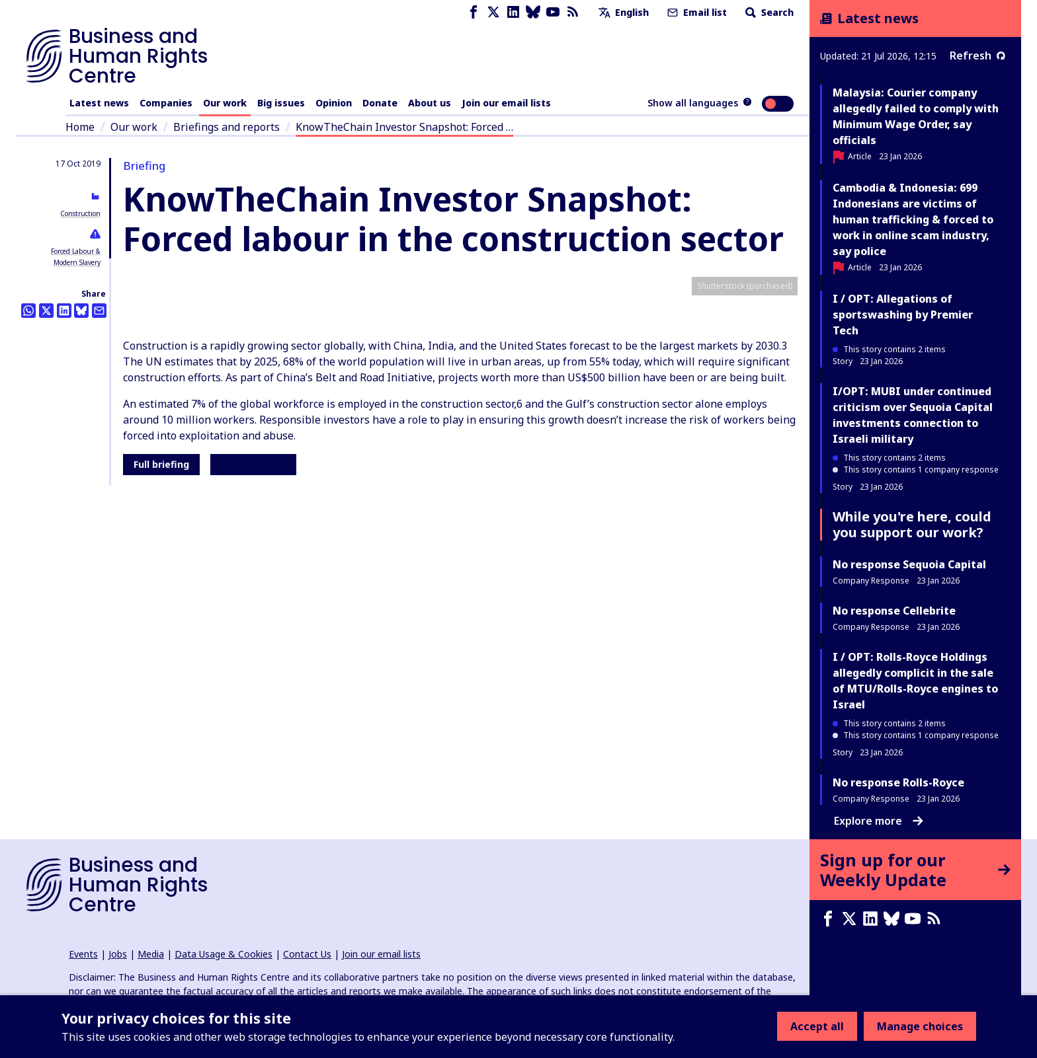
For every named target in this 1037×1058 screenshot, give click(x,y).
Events (83, 954)
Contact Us (307, 954)
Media (151, 954)
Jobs (117, 954)
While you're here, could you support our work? (912, 524)
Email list (696, 12)
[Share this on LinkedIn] (64, 310)
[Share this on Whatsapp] (28, 310)
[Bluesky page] (533, 12)
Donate (379, 102)
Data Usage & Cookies (223, 954)
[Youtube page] (553, 12)
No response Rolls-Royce (898, 782)
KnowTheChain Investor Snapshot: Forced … (404, 127)
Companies (166, 102)
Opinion (333, 102)
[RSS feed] (573, 12)
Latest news (99, 102)
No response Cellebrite (894, 610)
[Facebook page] (473, 12)
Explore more (878, 820)
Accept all (817, 1026)
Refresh (977, 55)
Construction (80, 213)
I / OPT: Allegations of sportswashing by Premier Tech (903, 314)
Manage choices (920, 1026)
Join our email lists (506, 102)
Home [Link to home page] (80, 127)
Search (768, 12)
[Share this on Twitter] (46, 310)
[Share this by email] (99, 310)
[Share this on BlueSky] (81, 310)
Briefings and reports (226, 127)
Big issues (281, 102)
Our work (225, 102)
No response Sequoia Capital (909, 564)
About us (429, 102)
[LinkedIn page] (513, 12)
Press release (253, 751)
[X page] (493, 12)
